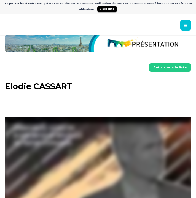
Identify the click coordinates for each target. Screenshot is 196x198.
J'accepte (107, 8)
